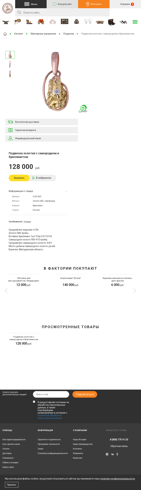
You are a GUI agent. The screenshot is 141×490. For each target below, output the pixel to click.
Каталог (18, 33)
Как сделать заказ (11, 444)
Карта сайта (8, 467)
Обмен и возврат (10, 462)
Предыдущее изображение (10, 82)
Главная (5, 33)
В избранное (43, 177)
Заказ (40, 449)
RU (125, 12)
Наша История (79, 439)
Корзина (127, 4)
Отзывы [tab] (27, 222)
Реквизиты (78, 453)
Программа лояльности (49, 444)
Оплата (5, 449)
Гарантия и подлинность (49, 439)
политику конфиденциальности (117, 478)
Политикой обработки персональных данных (50, 416)
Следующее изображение (10, 47)
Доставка (7, 453)
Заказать (19, 177)
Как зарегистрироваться (13, 439)
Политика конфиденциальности (53, 453)
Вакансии (77, 458)
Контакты (96, 4)
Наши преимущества (83, 444)
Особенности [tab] (15, 222)
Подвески (68, 33)
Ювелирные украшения (43, 33)
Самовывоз (8, 458)
